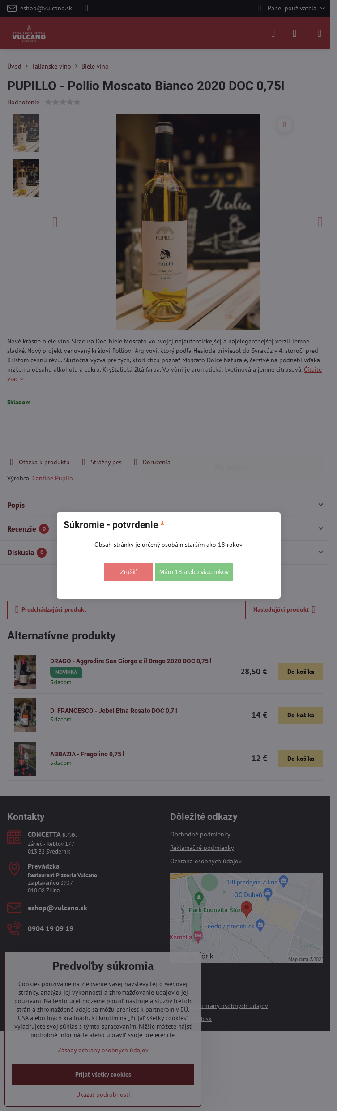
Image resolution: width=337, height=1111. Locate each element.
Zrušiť (128, 571)
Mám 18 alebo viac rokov (194, 571)
